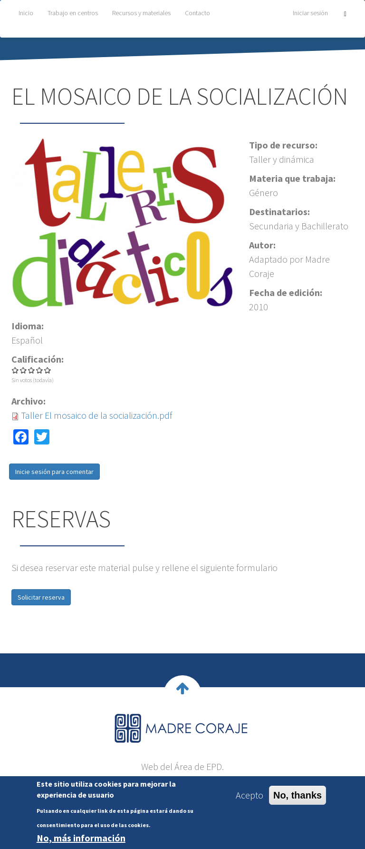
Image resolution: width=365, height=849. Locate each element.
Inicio (26, 13)
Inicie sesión (32, 471)
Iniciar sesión (310, 13)
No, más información (81, 838)
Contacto (197, 13)
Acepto (249, 795)
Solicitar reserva (41, 597)
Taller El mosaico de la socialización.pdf (96, 415)
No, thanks (297, 795)
